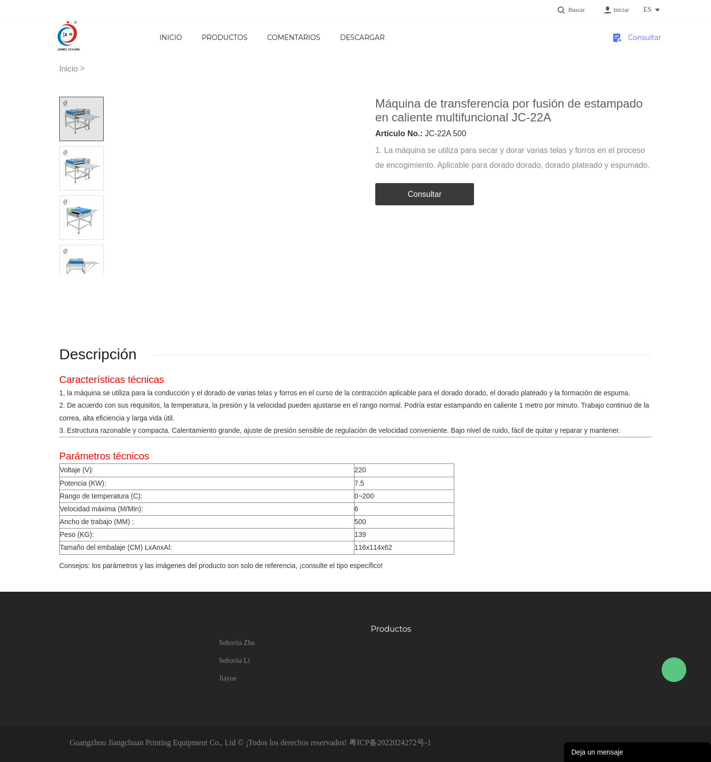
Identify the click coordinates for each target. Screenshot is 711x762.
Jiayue (228, 678)
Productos (224, 37)
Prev (70, 281)
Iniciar (621, 9)
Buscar (576, 9)
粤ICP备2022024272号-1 (390, 742)
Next (92, 281)
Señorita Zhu (237, 643)
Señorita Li (234, 660)
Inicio (170, 37)
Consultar (644, 37)
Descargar (362, 37)
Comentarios (293, 37)
